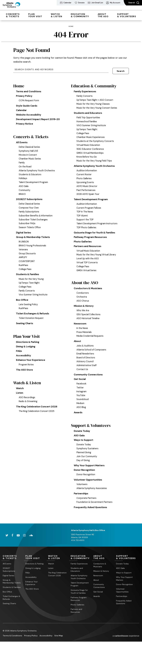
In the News (83, 326)
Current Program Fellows (89, 205)
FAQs (19, 350)
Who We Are (83, 308)
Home (71, 26)
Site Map (58, 635)
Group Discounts (27, 251)
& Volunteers (126, 15)
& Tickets (13, 15)
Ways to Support (84, 439)
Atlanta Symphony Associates (92, 487)
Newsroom (80, 322)
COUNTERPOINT (27, 259)
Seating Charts (25, 322)
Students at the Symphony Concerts (96, 138)
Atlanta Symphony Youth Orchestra (37, 168)
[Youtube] (18, 535)
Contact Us (82, 368)
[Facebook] (12, 535)
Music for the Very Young (31, 277)
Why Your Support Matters (90, 465)
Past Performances (86, 187)
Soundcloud (83, 398)
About (77, 339)
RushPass (23, 263)
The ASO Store (25, 369)
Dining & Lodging (26, 345)
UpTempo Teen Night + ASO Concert (95, 97)
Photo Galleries (84, 176)
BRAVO (22, 192)
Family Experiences (85, 88)
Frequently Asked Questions (91, 507)
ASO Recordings (27, 397)
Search (133, 2)
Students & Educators (30, 172)
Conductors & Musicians (88, 286)
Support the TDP (85, 217)
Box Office (22, 298)
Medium (81, 402)
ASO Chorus (83, 299)
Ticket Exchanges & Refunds (33, 312)
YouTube (81, 394)
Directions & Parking (28, 341)
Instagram (82, 390)
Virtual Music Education (88, 142)
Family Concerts (27, 289)
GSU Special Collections (89, 312)
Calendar (21, 108)
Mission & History (84, 304)
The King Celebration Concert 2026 (37, 406)
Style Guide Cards (27, 103)
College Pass (25, 267)
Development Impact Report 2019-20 (38, 117)
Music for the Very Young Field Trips (95, 158)
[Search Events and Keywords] (60, 69)
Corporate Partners (87, 497)
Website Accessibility (29, 112)
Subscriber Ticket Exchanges (33, 217)
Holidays (23, 176)
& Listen (56, 15)
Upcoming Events (85, 179)
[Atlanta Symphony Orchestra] (13, 7)
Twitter (80, 386)
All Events (22, 140)
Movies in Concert (28, 153)
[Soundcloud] (31, 535)
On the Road (25, 164)
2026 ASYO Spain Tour (88, 191)
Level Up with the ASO (88, 256)
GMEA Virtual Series (87, 268)
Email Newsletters (86, 352)
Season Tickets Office (30, 225)
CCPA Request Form (29, 98)
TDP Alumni (82, 213)
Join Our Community (87, 455)
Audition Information (87, 168)
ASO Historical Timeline (88, 316)
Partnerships (81, 493)
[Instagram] (24, 535)
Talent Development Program (34, 180)
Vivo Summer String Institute (33, 293)
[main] (71, 271)
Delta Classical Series (29, 145)
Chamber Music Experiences (91, 134)
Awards (78, 411)
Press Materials (84, 330)
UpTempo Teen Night (29, 281)
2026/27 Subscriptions (29, 197)
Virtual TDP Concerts (87, 260)
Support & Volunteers (91, 424)
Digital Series (24, 231)
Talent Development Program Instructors (98, 221)
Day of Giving (83, 459)
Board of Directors (86, 356)
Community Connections (89, 373)
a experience (126, 636)
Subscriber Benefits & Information (36, 213)
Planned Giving (84, 451)
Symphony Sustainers (88, 447)
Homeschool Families (87, 119)
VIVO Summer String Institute (92, 122)
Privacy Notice (24, 121)
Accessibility (23, 355)
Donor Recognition (84, 469)
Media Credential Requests (90, 334)
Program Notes (27, 364)
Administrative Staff (87, 364)
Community (25, 188)
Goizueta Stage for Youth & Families (95, 230)
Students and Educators (88, 110)
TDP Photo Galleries (87, 225)
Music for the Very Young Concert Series (97, 105)
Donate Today (82, 430)
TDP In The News (85, 209)
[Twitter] (6, 535)
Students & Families (28, 273)
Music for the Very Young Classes (93, 101)
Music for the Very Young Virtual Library (97, 252)
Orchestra (82, 295)
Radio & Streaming (28, 401)
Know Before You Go (87, 154)
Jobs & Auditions (85, 344)
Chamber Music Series (30, 156)
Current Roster (84, 172)
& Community (80, 15)
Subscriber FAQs (27, 221)
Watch (20, 388)
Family (22, 160)
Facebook (82, 382)
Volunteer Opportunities (88, 479)
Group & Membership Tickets (33, 235)
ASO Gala (23, 184)
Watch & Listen (27, 382)
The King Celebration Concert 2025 (37, 411)
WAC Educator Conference (90, 146)
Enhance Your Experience (31, 359)
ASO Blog (81, 406)
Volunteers (82, 483)
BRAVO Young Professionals (33, 244)
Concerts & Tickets (31, 135)
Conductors (83, 291)
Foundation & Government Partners (95, 501)
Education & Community (94, 83)
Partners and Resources (88, 244)
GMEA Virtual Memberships (90, 150)
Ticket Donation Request (31, 316)
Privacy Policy (24, 93)
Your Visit (35, 15)
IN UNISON (24, 240)
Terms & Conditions (12, 635)
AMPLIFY (23, 255)
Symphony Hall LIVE (29, 149)
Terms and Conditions (29, 88)
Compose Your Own (29, 206)
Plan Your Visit (26, 335)
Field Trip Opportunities (88, 115)
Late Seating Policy (28, 303)
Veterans (23, 248)
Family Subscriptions (29, 209)
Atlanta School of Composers (92, 348)
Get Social (80, 377)
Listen (19, 392)
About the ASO (84, 281)
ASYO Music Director (87, 183)
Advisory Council (85, 360)
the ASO (103, 15)
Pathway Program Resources (91, 235)
